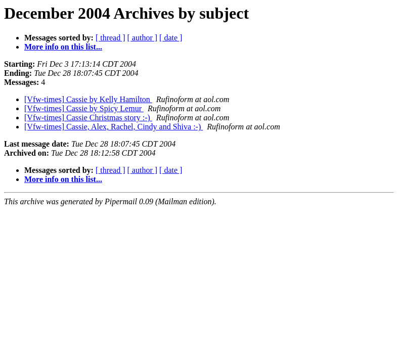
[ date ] (170, 37)
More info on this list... (63, 46)
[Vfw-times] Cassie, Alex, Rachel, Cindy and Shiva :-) (113, 126)
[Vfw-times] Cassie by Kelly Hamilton (88, 99)
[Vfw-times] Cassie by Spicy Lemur (84, 108)
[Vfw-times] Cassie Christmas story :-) (88, 117)
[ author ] (142, 37)
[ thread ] (110, 37)
